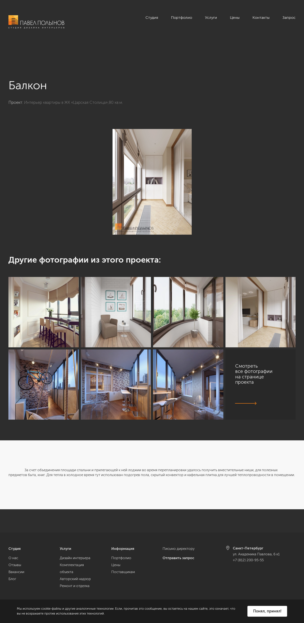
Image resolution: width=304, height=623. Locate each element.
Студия (151, 17)
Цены (235, 17)
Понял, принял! (267, 611)
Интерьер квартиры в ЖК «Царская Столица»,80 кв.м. (73, 79)
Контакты (261, 17)
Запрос (289, 17)
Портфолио (181, 17)
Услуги (211, 17)
